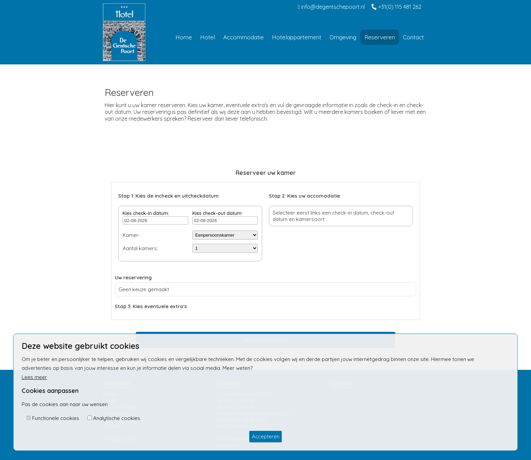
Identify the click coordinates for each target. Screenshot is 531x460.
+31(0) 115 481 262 (396, 6)
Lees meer (34, 377)
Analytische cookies (116, 418)
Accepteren (265, 436)
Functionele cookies (55, 418)
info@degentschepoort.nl (331, 6)
